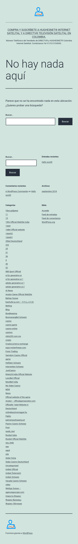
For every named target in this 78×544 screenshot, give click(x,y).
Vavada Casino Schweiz (16, 481)
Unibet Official (12, 469)
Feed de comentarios (51, 218)
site (7, 454)
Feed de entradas (49, 214)
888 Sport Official (13, 271)
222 (7, 245)
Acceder (45, 210)
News (8, 393)
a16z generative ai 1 (14, 279)
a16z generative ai (14, 275)
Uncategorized (12, 465)
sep (7, 446)
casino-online (11, 328)
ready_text (10, 431)
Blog (8, 309)
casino (8, 321)
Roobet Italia (11, 435)
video (8, 484)
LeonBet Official (13, 378)
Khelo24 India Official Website (19, 374)
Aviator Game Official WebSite (19, 294)
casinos (9, 332)
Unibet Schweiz (12, 477)
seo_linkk (10, 443)
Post (8, 427)
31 (7, 252)
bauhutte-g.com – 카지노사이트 (20, 302)
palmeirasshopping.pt (15, 420)
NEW (8, 389)
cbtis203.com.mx (13, 336)
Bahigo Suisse (12, 298)
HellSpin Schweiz (13, 363)
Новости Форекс (13, 496)
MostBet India (12, 382)
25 (7, 249)
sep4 (8, 450)
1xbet (8, 226)
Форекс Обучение (14, 503)
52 (7, 268)
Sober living (11, 458)
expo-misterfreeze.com (16, 347)
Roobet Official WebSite (16, 439)
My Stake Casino (13, 386)
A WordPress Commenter (17, 191)
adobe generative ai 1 (15, 283)
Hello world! (47, 162)
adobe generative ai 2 (15, 287)
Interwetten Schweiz (15, 366)
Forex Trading (12, 351)
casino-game (11, 325)
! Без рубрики (12, 210)
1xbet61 (9, 237)
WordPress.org (48, 222)
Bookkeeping (11, 313)
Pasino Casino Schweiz (16, 424)
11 (7, 214)
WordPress (27, 533)
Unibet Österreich (13, 473)
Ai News (9, 290)
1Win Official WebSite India (17, 222)
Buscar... (9, 115)
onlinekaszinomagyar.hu (16, 412)
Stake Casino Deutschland (17, 462)
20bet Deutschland (14, 241)
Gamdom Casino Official (16, 355)
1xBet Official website (15, 229)
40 (7, 264)
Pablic (8, 416)
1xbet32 (9, 233)
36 (7, 256)
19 (7, 218)
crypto (8, 340)
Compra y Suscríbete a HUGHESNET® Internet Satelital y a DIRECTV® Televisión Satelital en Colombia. (39, 33)
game (8, 359)
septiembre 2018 (49, 191)
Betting (9, 306)
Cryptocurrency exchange (17, 344)
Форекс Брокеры (13, 500)
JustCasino (11, 370)
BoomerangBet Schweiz (16, 317)
